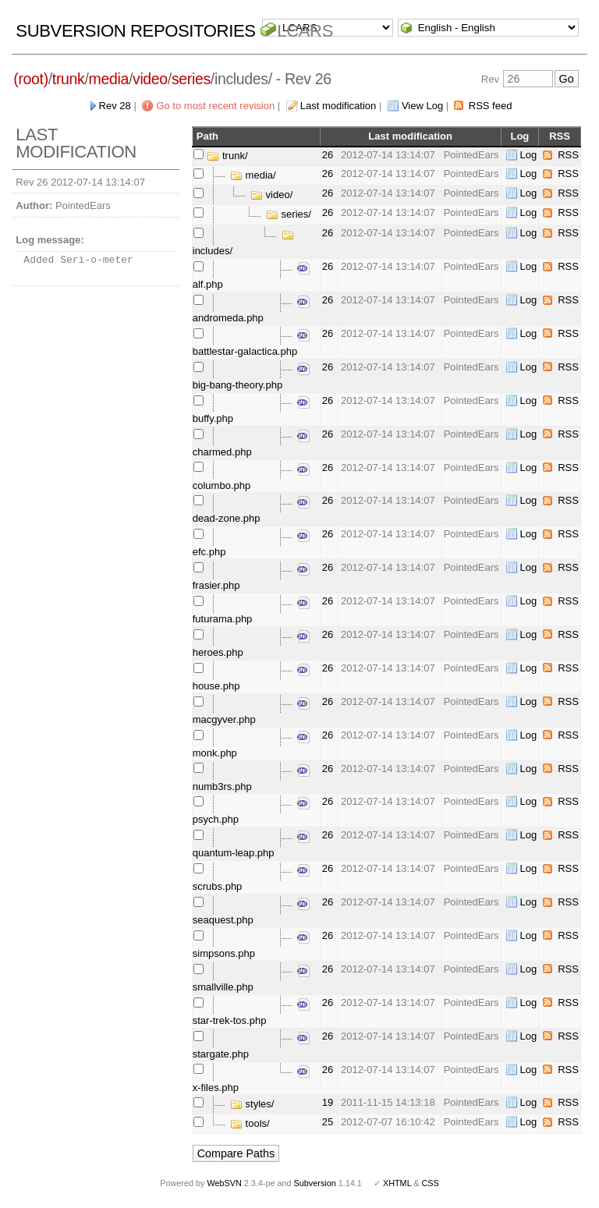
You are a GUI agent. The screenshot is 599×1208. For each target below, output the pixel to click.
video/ (271, 194)
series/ (288, 214)
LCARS (305, 31)
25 (327, 1122)
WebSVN (224, 1183)
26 (327, 155)
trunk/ (227, 155)
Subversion (315, 1183)
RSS (568, 155)
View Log (422, 106)
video (150, 78)
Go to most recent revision (215, 106)
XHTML (397, 1183)
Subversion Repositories (135, 31)
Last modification (338, 106)
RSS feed (490, 106)
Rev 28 (115, 106)
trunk (68, 78)
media (109, 78)
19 (327, 1102)
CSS (430, 1183)
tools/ (250, 1123)
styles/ (252, 1104)
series (191, 78)
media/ (253, 175)
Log (528, 155)
